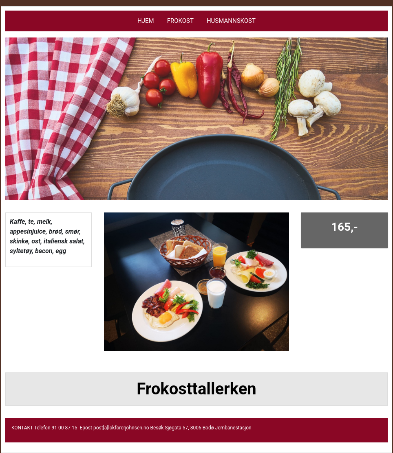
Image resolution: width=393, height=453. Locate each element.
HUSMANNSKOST (231, 20)
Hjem (145, 20)
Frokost (180, 20)
